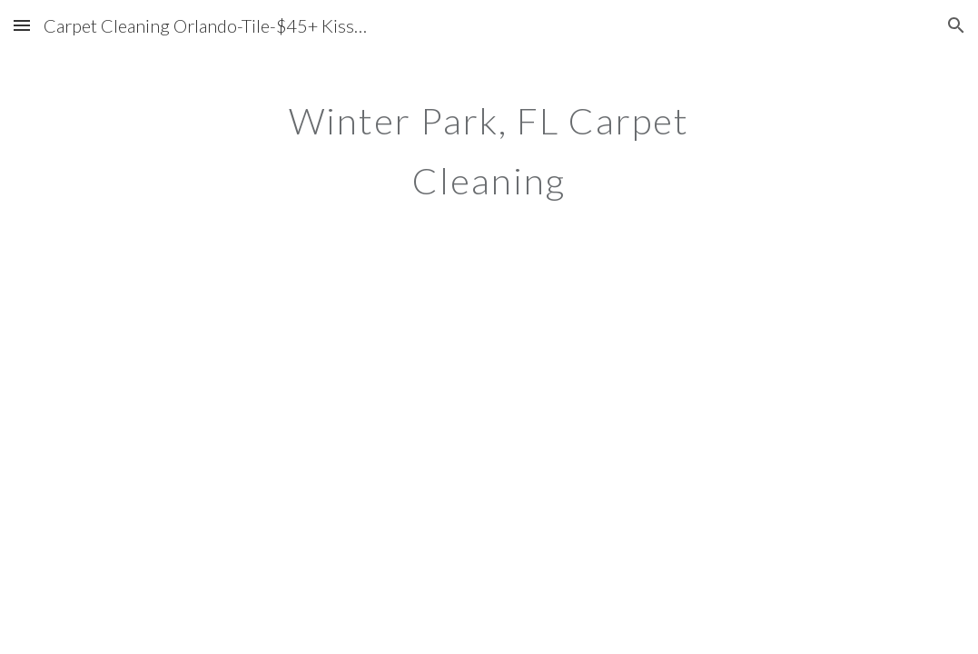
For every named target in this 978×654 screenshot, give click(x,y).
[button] (22, 25)
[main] (489, 143)
